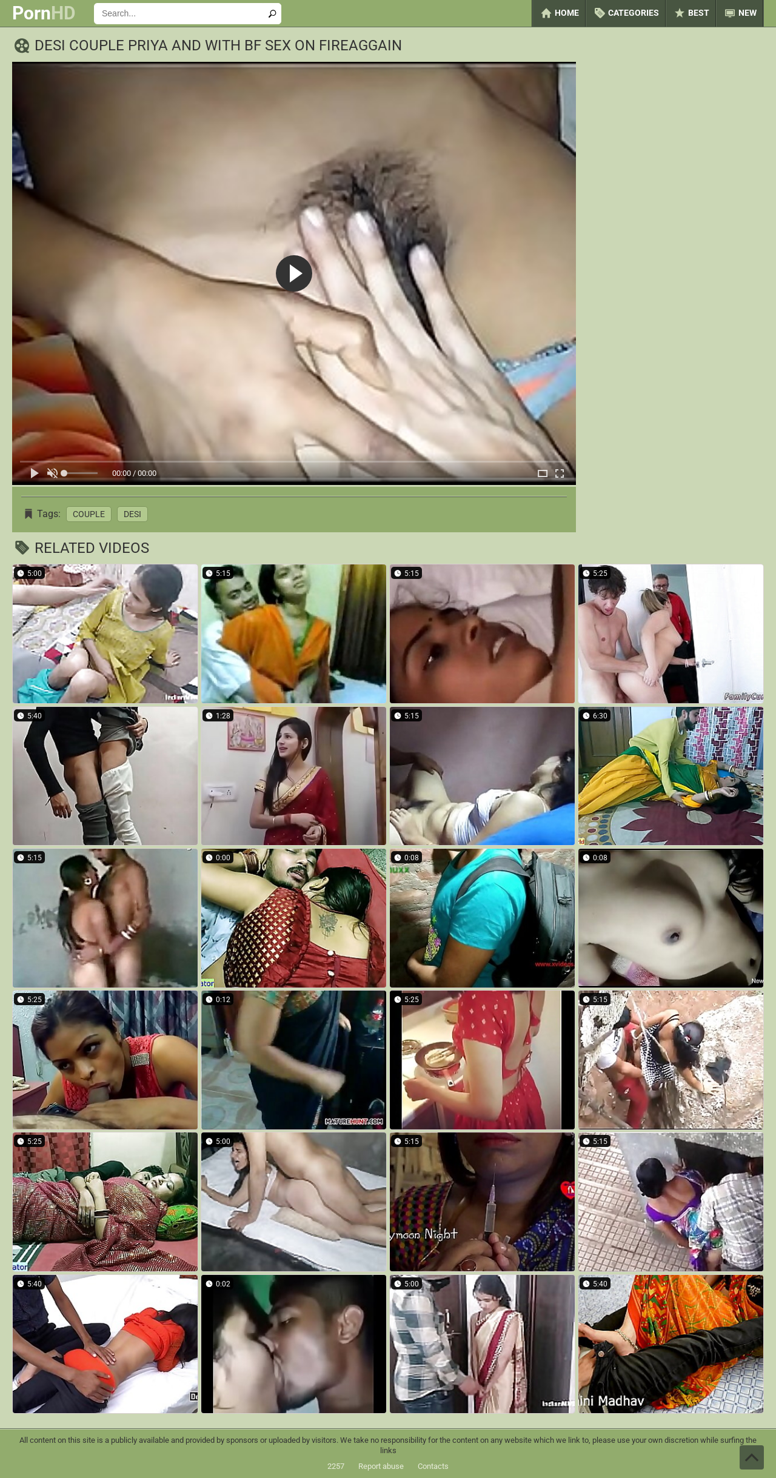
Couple (89, 514)
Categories (625, 13)
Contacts (433, 1466)
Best (690, 13)
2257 (335, 1466)
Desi (132, 514)
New (740, 13)
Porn (44, 13)
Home (559, 13)
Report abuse (381, 1466)
